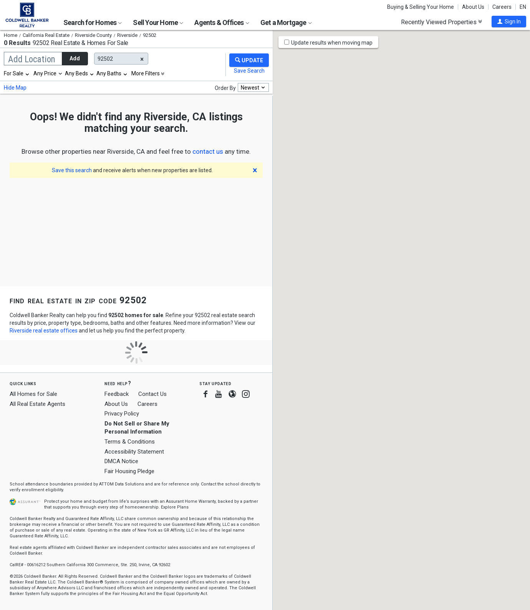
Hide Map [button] (15, 88)
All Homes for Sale (33, 394)
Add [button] (75, 58)
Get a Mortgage (286, 22)
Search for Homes (92, 22)
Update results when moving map (332, 43)
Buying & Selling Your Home (420, 7)
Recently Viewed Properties (441, 21)
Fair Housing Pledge (129, 471)
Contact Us (152, 394)
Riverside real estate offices (44, 330)
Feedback (116, 394)
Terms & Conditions (129, 441)
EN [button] (523, 7)
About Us (473, 7)
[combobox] (17, 73)
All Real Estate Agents (37, 404)
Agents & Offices (221, 22)
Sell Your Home (158, 22)
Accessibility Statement (134, 451)
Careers (502, 7)
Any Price (44, 73)
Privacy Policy (121, 413)
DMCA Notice (121, 461)
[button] (509, 21)
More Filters (145, 73)
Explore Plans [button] (175, 507)
